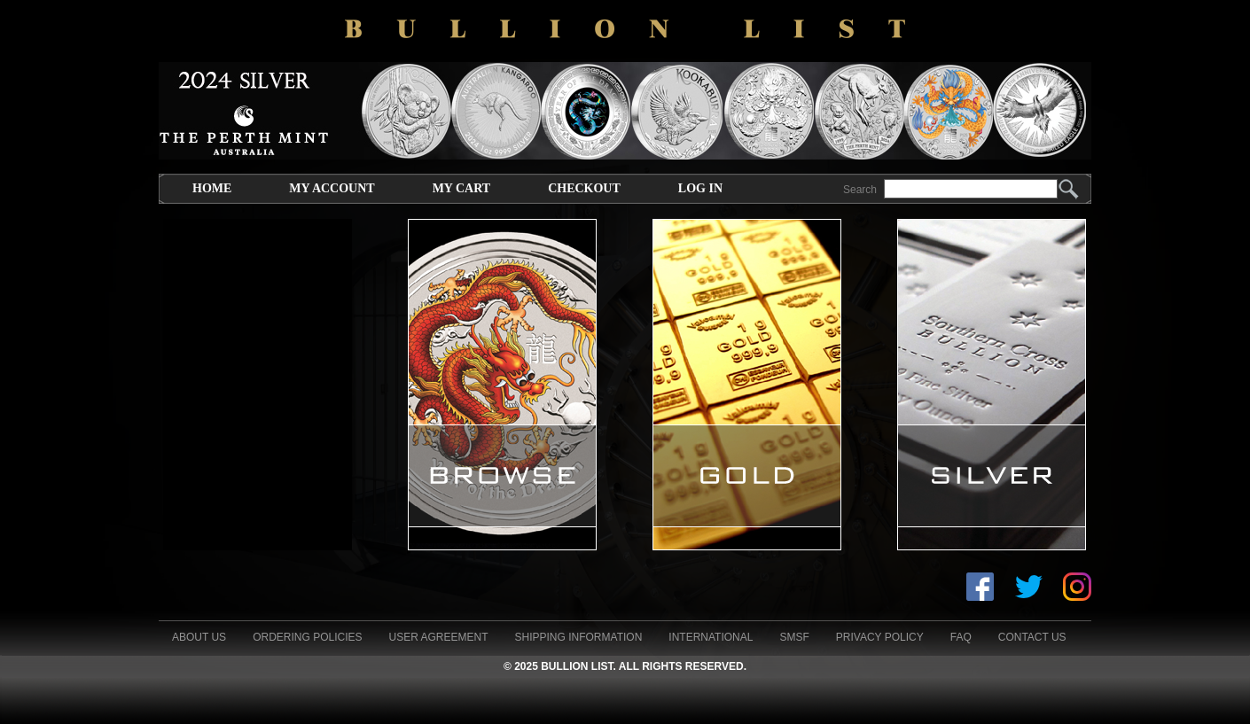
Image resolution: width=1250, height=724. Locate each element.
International (710, 637)
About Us (199, 637)
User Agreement (438, 637)
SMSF (794, 637)
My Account (331, 188)
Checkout (584, 188)
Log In (700, 188)
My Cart (461, 188)
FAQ (961, 637)
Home (211, 188)
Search (860, 189)
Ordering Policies (307, 637)
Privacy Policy (880, 637)
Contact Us (1032, 637)
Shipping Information (579, 637)
